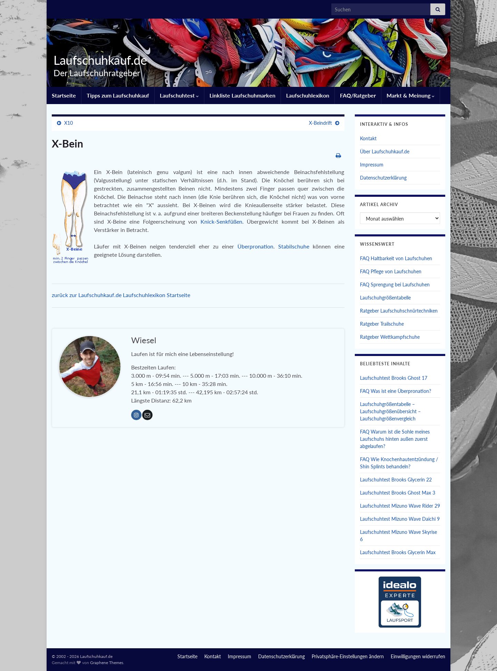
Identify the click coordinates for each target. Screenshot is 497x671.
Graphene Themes (106, 662)
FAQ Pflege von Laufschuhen (390, 271)
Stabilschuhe (295, 246)
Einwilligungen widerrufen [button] (418, 656)
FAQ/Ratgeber (358, 95)
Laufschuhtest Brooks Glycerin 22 (396, 479)
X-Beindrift (320, 123)
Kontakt (368, 138)
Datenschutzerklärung (383, 178)
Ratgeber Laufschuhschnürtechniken (399, 311)
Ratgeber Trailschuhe (382, 324)
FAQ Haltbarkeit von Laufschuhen (396, 258)
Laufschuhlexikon (307, 95)
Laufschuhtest (179, 95)
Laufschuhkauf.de (98, 60)
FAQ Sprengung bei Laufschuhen (395, 284)
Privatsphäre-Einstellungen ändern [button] (348, 656)
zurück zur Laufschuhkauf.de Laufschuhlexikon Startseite (121, 295)
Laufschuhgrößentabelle (385, 298)
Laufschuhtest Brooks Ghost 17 (393, 378)
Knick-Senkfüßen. (224, 221)
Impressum (371, 164)
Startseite (64, 95)
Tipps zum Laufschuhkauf (118, 95)
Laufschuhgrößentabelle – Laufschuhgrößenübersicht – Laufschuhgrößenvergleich (390, 411)
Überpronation (255, 246)
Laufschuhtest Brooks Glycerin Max (398, 552)
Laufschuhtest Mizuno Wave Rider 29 (400, 506)
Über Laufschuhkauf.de (384, 151)
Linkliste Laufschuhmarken (242, 95)
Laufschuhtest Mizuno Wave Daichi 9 (400, 519)
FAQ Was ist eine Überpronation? (395, 391)
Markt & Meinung (411, 95)
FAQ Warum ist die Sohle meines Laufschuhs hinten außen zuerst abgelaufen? (395, 439)
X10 (68, 123)
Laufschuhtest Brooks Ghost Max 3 (397, 493)
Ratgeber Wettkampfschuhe (390, 337)
